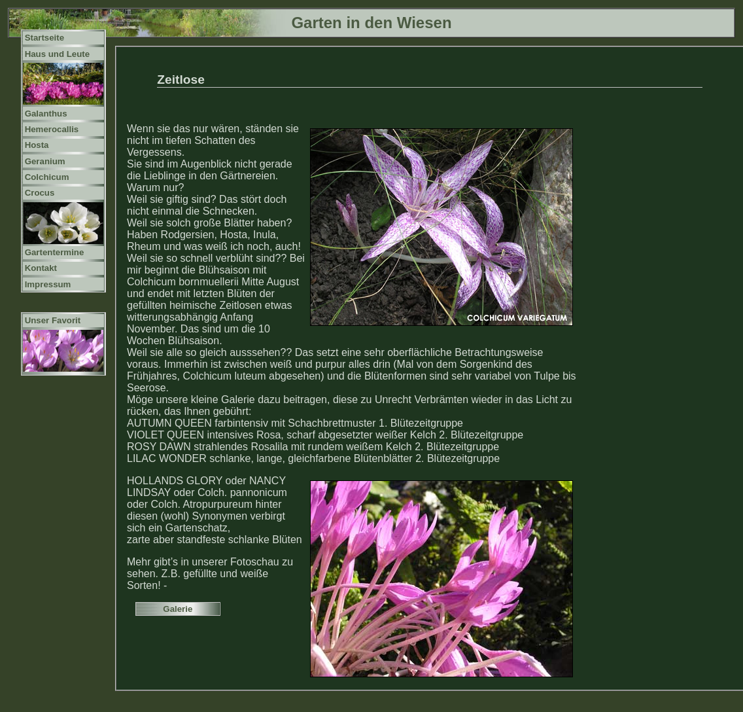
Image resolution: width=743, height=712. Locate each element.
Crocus (40, 193)
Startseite (44, 38)
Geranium (45, 161)
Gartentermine (54, 252)
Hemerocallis (52, 129)
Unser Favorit (53, 320)
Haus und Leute (57, 54)
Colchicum (47, 177)
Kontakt (41, 268)
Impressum (48, 284)
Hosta (37, 145)
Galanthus (46, 113)
